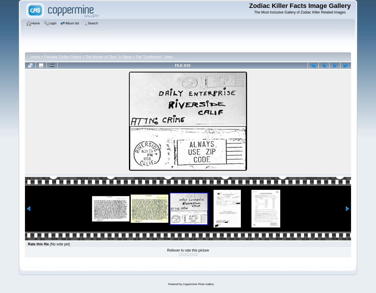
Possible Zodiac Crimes (62, 57)
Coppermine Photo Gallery (198, 284)
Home (35, 57)
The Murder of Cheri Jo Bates (108, 57)
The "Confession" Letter (154, 57)
